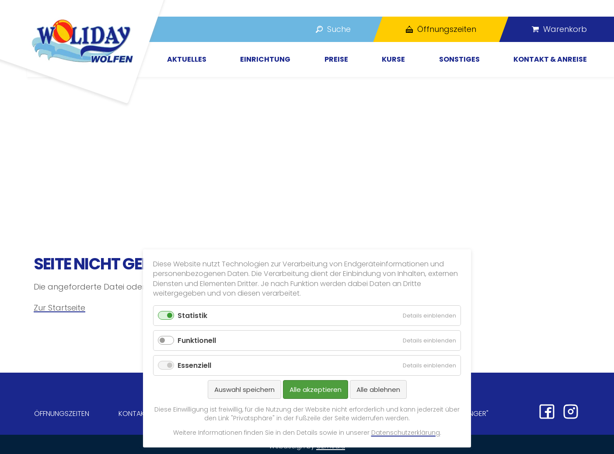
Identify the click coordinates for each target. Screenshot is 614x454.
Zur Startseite (59, 307)
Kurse (393, 59)
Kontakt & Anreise (550, 59)
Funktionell (197, 340)
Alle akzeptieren (316, 389)
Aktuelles (186, 59)
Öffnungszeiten (61, 414)
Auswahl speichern (244, 389)
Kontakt (134, 414)
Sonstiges (459, 59)
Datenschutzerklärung (405, 432)
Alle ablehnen (378, 389)
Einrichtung (265, 59)
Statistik (192, 316)
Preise (336, 59)
